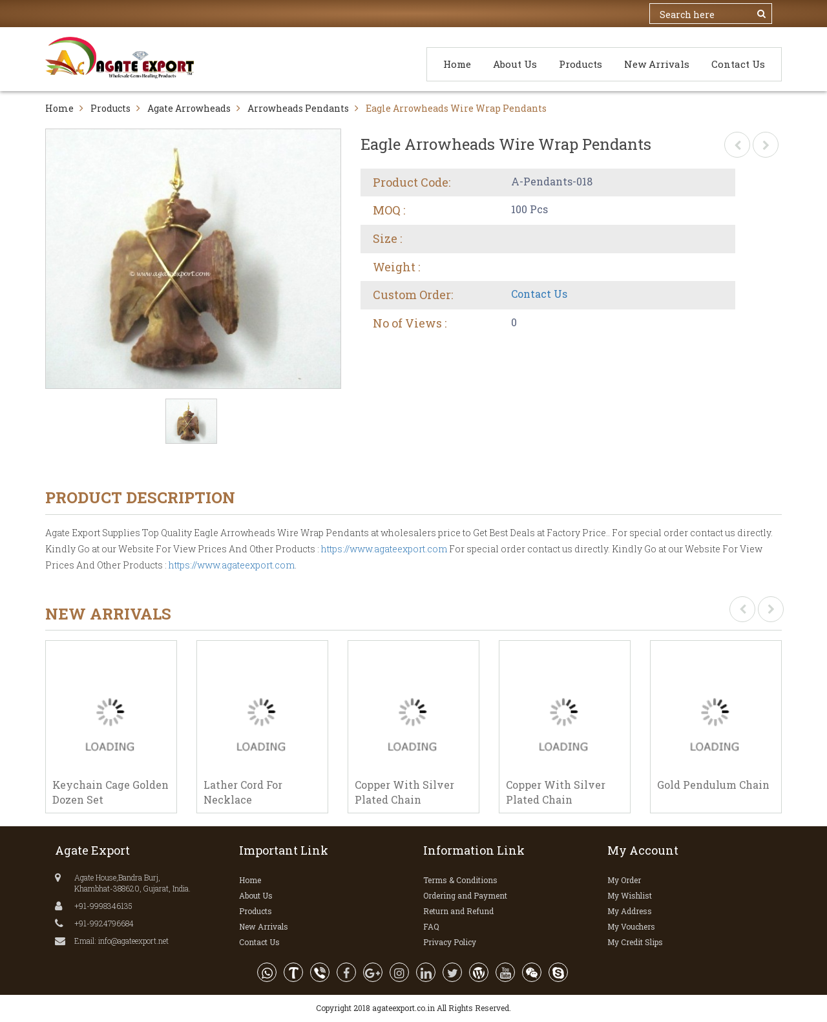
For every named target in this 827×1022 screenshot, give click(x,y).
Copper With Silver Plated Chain (404, 792)
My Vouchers (631, 926)
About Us (515, 63)
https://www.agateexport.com (384, 549)
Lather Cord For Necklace (243, 792)
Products (580, 63)
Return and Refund (458, 911)
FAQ (431, 926)
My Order (624, 880)
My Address (629, 911)
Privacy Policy (449, 942)
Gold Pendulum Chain (713, 784)
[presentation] (742, 609)
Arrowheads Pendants (298, 108)
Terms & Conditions (460, 880)
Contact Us (738, 63)
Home (457, 63)
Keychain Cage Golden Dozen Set (110, 792)
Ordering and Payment (465, 895)
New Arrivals (656, 63)
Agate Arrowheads (189, 108)
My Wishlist (629, 895)
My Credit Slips (635, 942)
